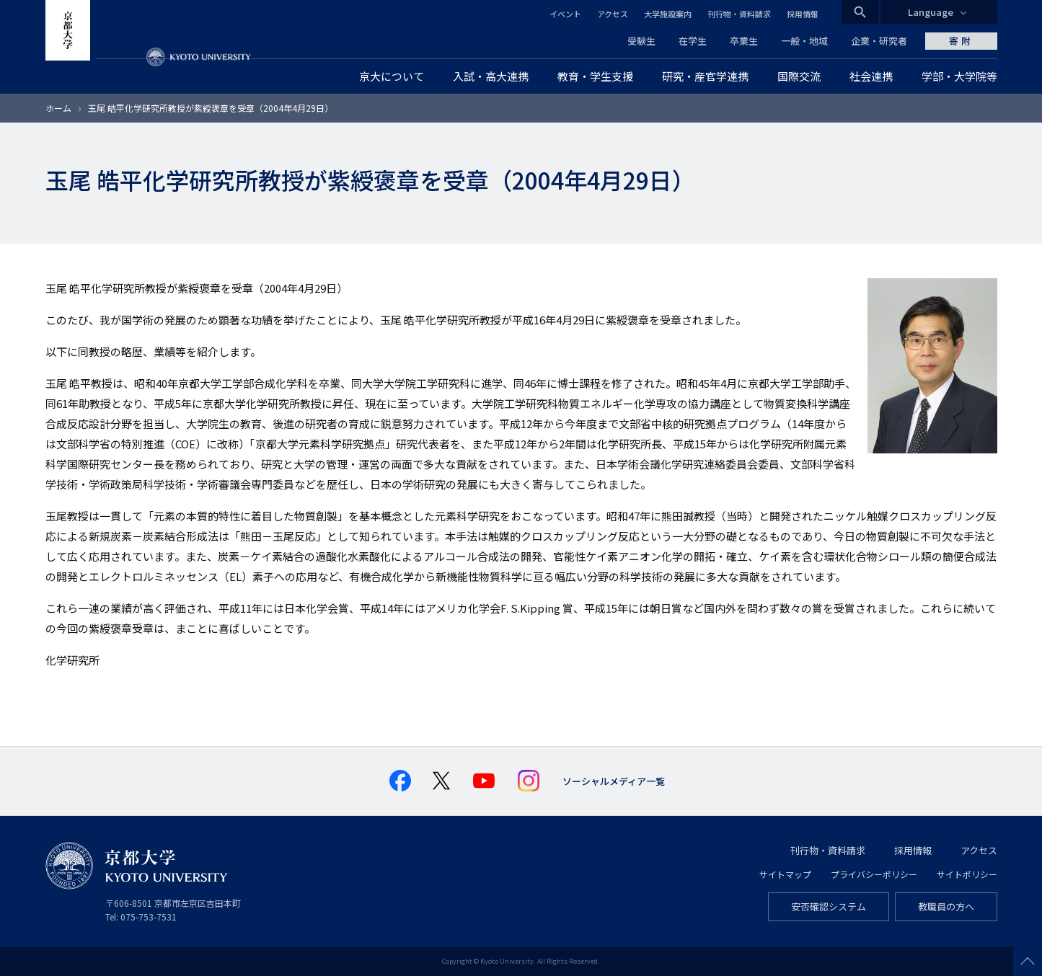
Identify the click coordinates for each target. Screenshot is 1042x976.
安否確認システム (828, 906)
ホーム (58, 108)
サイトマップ (785, 874)
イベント (565, 13)
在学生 (693, 41)
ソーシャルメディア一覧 (613, 781)
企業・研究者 (879, 41)
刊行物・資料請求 (739, 13)
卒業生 (744, 41)
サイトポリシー (967, 874)
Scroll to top (1027, 961)
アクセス (612, 13)
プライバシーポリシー (874, 874)
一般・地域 (804, 41)
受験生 (641, 41)
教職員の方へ (946, 906)
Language (930, 12)
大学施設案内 (668, 13)
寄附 (961, 41)
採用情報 (802, 13)
